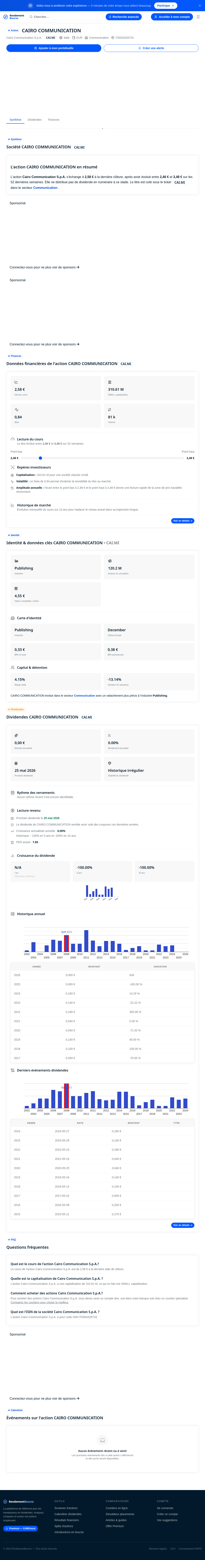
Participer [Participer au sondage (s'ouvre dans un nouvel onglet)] (165, 5)
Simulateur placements (120, 1514)
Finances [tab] (53, 119)
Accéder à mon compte (172, 16)
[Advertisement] (102, 84)
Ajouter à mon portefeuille (53, 48)
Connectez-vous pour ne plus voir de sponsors (44, 267)
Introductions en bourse (69, 1532)
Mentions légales (158, 1548)
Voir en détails (182, 520)
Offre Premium (115, 1526)
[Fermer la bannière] (200, 5)
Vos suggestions (167, 1520)
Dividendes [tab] (34, 119)
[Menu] (198, 16)
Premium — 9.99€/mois (20, 1528)
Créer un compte (167, 1514)
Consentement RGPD (190, 1548)
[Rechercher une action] (65, 16)
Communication (97, 37)
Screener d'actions (66, 1508)
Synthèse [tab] (15, 119)
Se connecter (165, 1508)
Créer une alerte (151, 48)
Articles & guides (116, 1520)
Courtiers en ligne (117, 1508)
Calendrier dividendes (67, 1514)
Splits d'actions (63, 1526)
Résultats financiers (66, 1520)
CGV (172, 1548)
